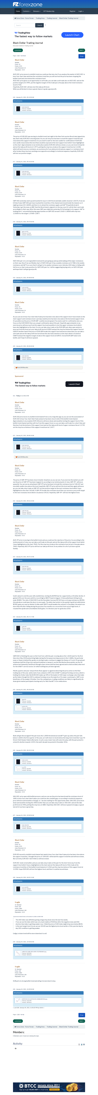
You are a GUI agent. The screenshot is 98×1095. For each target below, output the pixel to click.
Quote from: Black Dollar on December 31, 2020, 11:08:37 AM (28, 916)
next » (82, 50)
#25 (14, 689)
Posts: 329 (18, 906)
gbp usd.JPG (25, 231)
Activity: (18, 1043)
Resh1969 (20, 367)
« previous (18, 50)
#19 (14, 277)
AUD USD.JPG (25, 107)
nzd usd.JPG (25, 287)
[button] (81, 56)
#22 (14, 501)
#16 (14, 97)
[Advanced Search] (45, 25)
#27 (14, 815)
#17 (14, 161)
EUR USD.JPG (25, 171)
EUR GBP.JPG (25, 356)
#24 (14, 617)
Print (81, 56)
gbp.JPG (24, 699)
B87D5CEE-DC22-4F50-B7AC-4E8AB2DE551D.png (34, 999)
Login (81, 11)
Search (39, 25)
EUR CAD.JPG (25, 445)
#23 (14, 556)
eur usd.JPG (25, 887)
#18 (14, 221)
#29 (14, 942)
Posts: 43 (17, 64)
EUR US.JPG (25, 760)
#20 (14, 346)
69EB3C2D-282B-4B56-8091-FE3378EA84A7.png (34, 951)
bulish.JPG (25, 706)
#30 (14, 989)
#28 (14, 877)
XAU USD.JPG (25, 825)
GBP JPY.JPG (25, 510)
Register (72, 11)
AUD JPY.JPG (25, 566)
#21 (14, 396)
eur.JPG (24, 767)
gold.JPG (24, 626)
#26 (14, 750)
